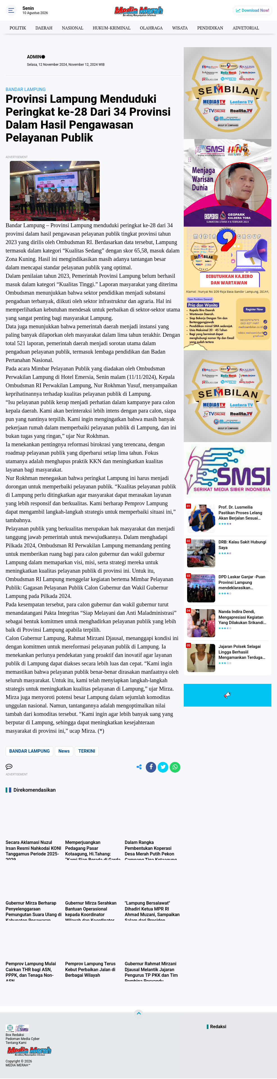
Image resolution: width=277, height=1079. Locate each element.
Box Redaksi (15, 1035)
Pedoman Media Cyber (23, 1039)
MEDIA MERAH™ (18, 1066)
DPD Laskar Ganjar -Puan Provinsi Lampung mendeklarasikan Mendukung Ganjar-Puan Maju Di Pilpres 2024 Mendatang (241, 582)
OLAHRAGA (153, 27)
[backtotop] (138, 1015)
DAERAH (41, 27)
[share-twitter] (162, 767)
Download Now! (255, 10)
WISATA (182, 27)
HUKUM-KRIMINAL (111, 27)
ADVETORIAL (251, 27)
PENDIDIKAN (214, 27)
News (64, 751)
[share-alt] (136, 767)
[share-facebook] (149, 767)
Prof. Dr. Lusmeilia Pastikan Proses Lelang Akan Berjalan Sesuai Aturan (243, 512)
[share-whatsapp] (174, 767)
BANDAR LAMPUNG (26, 89)
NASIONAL (71, 27)
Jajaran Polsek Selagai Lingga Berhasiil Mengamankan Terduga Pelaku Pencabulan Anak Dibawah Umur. (240, 651)
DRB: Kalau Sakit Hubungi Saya (241, 544)
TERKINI (86, 751)
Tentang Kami (16, 1043)
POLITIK (14, 27)
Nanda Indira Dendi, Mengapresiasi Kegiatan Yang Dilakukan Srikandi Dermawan (240, 617)
